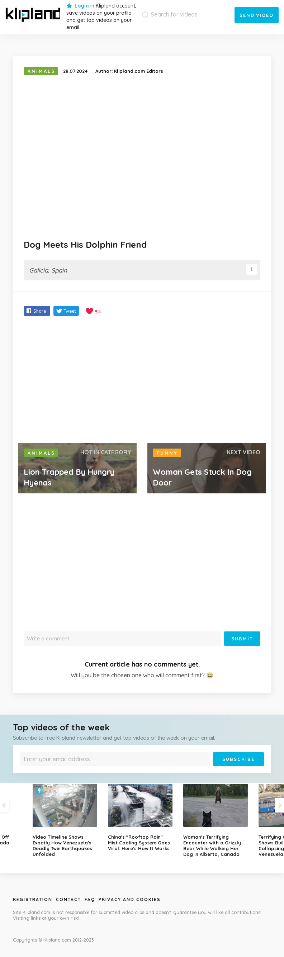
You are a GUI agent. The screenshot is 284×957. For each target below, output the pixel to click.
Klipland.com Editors (138, 71)
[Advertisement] (142, 380)
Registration (32, 899)
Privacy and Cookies (130, 899)
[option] (142, 817)
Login (82, 6)
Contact (68, 899)
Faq (90, 899)
